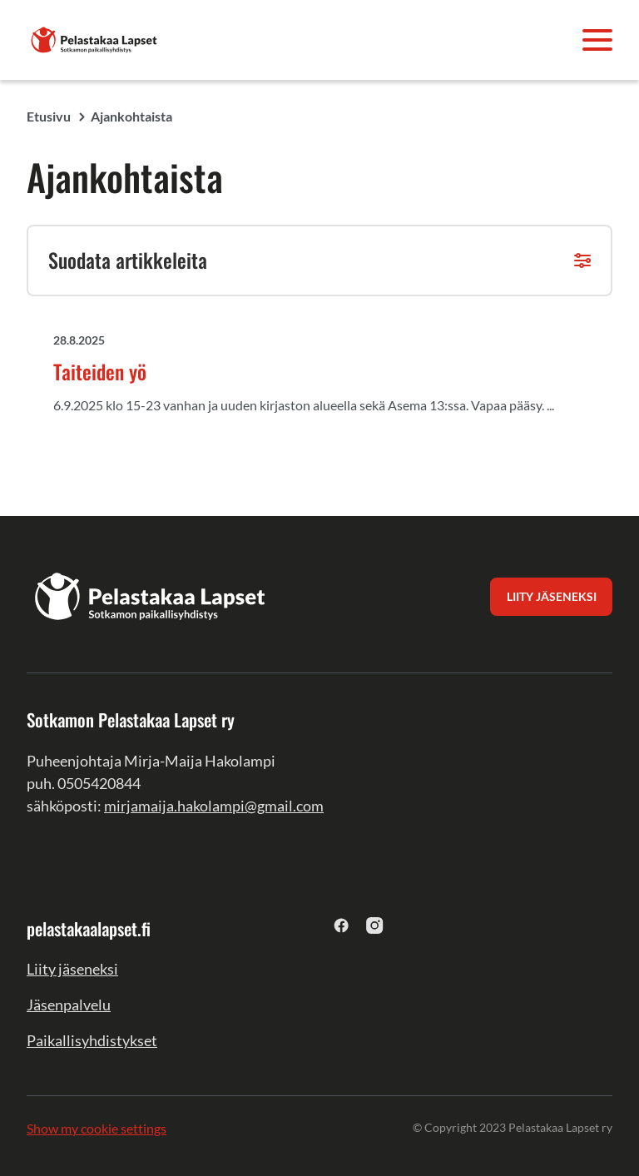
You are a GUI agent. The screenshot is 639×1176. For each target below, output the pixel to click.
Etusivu (49, 116)
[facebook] (341, 925)
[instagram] (375, 925)
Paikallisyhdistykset (92, 1040)
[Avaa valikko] (597, 40)
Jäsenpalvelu (69, 1004)
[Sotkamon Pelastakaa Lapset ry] (95, 38)
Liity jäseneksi (72, 969)
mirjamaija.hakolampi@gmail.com (214, 805)
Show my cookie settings (96, 1128)
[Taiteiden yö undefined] (332, 376)
